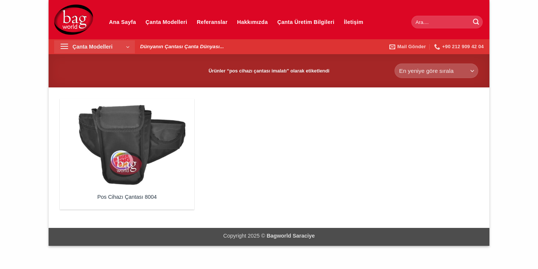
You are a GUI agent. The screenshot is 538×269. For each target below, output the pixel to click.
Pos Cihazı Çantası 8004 (127, 197)
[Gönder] (476, 22)
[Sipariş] (436, 71)
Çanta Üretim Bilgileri (305, 22)
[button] (94, 46)
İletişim (354, 22)
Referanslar (212, 22)
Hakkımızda (252, 22)
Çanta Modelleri (166, 22)
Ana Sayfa (122, 22)
